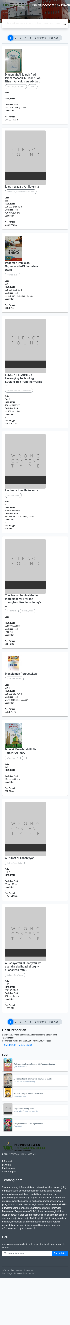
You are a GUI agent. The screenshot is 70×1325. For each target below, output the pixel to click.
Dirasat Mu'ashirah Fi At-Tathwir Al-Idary (20, 751)
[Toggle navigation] (6, 11)
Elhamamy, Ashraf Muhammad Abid (20, 192)
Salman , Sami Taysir (15, 975)
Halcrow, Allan (27, 611)
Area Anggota (9, 1171)
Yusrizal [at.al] (12, 275)
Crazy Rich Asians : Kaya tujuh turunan (28, 1124)
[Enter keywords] (27, 1253)
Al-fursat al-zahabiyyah (19, 858)
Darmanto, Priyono (14, 679)
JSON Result (25, 1045)
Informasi (7, 1161)
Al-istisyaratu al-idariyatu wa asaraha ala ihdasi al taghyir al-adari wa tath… (23, 966)
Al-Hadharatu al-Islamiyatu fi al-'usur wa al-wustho (33, 1079)
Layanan (6, 1164)
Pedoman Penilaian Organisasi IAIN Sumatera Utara (21, 266)
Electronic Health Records (21, 490)
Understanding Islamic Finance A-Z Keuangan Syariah (34, 1064)
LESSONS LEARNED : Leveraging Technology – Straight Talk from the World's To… (23, 380)
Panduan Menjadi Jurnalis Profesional (28, 1094)
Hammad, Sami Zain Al (15, 87)
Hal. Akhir (54, 37)
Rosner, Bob (11, 611)
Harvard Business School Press (19, 390)
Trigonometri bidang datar (24, 1109)
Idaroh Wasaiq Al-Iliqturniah (22, 186)
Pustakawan (8, 1168)
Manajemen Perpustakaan (21, 673)
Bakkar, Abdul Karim (14, 863)
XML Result (10, 1045)
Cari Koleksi (60, 1253)
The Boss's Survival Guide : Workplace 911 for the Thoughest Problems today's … (23, 600)
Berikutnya (40, 37)
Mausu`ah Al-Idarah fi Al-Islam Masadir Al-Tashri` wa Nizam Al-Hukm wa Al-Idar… (22, 78)
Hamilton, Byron (13, 495)
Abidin (32, 87)
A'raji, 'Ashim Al (12, 758)
